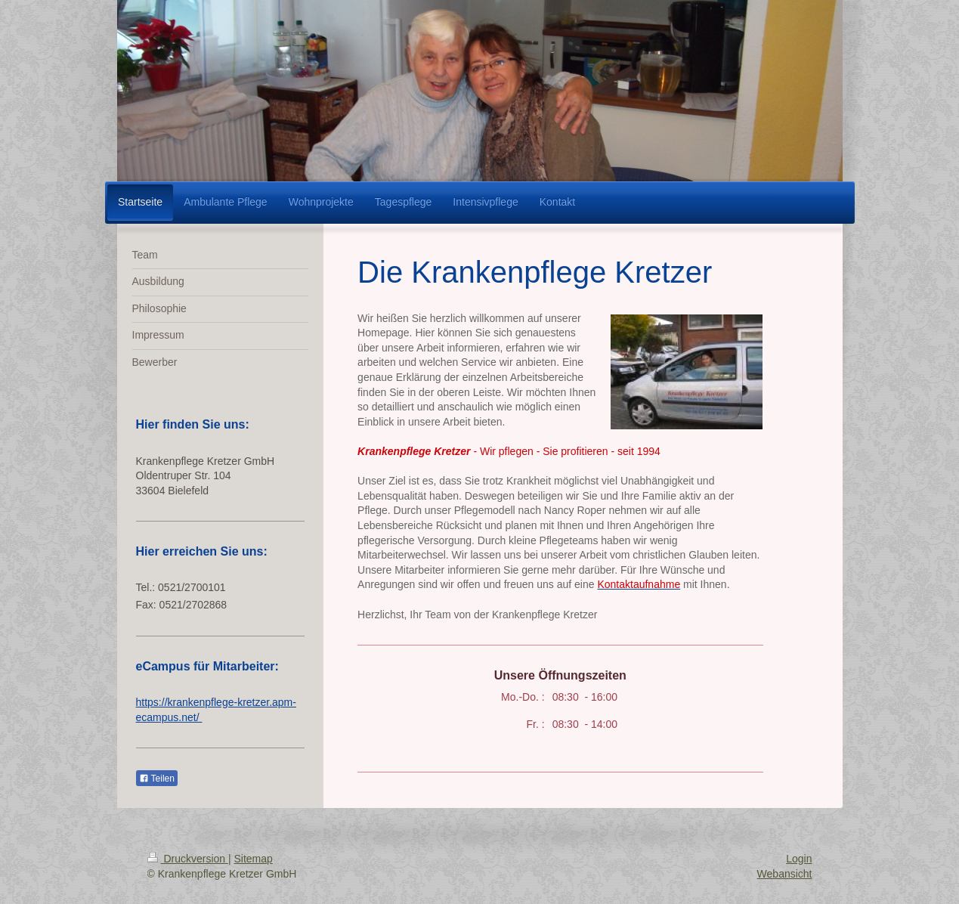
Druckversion (187, 859)
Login (799, 859)
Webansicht (784, 874)
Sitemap (253, 859)
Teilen (157, 778)
